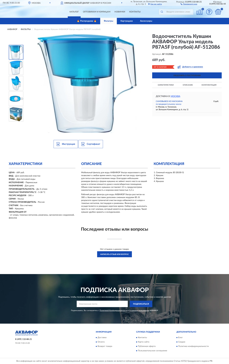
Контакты (135, 12)
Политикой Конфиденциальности (113, 310)
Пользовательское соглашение (152, 351)
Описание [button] (188, 85)
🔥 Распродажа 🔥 (87, 21)
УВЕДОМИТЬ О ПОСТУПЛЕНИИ (187, 75)
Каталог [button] (74, 12)
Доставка (102, 338)
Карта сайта (143, 342)
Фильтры (108, 21)
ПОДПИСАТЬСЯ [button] (141, 304)
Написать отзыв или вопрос (114, 254)
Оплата (101, 342)
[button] (189, 4)
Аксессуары (146, 21)
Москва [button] (175, 96)
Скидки (181, 342)
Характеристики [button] (166, 85)
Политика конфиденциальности (193, 346)
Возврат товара (105, 346)
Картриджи (126, 21)
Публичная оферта (147, 346)
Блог (180, 338)
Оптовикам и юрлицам (96, 12)
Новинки (119, 12)
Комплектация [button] (209, 85)
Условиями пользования (139, 310)
